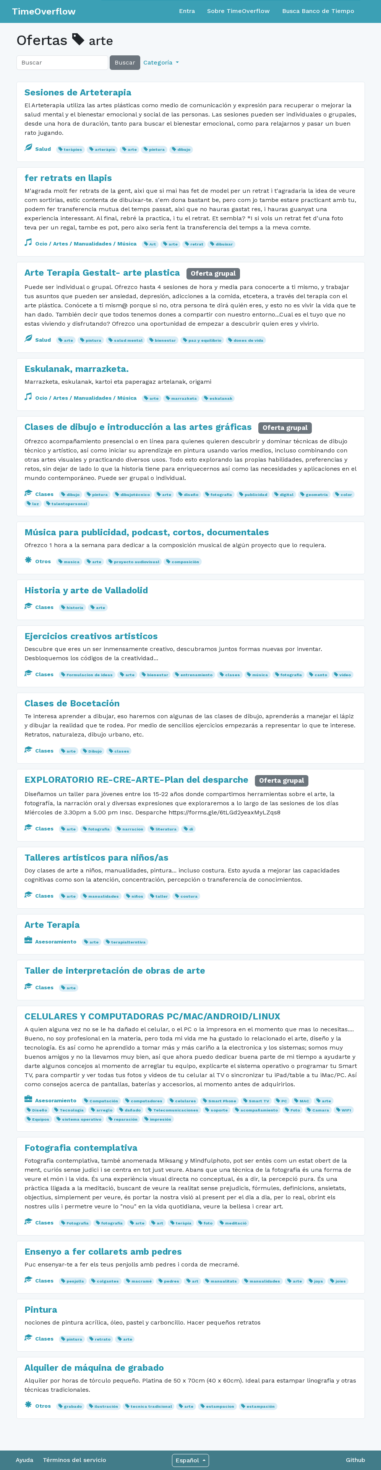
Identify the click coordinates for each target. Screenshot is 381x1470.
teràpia (183, 1223)
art (160, 1223)
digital (286, 494)
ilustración (106, 1406)
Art (152, 244)
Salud (38, 149)
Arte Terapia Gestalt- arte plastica (102, 272)
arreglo (104, 1110)
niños (137, 896)
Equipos (40, 1119)
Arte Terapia (52, 924)
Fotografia (77, 1223)
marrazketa (184, 398)
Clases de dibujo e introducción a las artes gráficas (138, 427)
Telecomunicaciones (175, 1110)
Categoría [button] (158, 62)
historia (74, 607)
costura (189, 896)
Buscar (125, 62)
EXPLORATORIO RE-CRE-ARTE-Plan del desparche (137, 779)
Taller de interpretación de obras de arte (114, 970)
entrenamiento (196, 674)
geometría (317, 494)
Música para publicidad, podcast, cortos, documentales (146, 532)
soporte (219, 1110)
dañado (133, 1110)
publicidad (256, 494)
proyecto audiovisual (136, 561)
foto (208, 1223)
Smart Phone (222, 1100)
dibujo (183, 149)
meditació (235, 1223)
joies (341, 1281)
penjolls (75, 1281)
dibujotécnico (135, 494)
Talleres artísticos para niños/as (96, 857)
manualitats (224, 1281)
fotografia (291, 674)
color (346, 494)
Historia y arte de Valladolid (86, 590)
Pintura (40, 1309)
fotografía (221, 494)
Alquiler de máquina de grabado (94, 1367)
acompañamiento (259, 1110)
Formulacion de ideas (89, 674)
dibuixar (224, 244)
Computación (103, 1100)
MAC (304, 1100)
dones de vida (248, 340)
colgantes (108, 1281)
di (191, 829)
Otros (38, 561)
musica (71, 561)
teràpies (73, 149)
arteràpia (105, 149)
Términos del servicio (74, 1460)
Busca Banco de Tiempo (318, 11)
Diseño (39, 1110)
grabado (73, 1406)
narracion (132, 829)
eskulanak (220, 398)
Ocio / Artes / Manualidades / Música (81, 244)
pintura (157, 149)
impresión (160, 1119)
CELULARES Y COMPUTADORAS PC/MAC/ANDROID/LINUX (152, 1016)
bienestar (165, 340)
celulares (185, 1100)
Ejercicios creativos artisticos (91, 636)
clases (232, 674)
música (260, 674)
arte (132, 149)
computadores (146, 1100)
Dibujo (95, 751)
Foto (295, 1110)
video (345, 674)
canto (321, 674)
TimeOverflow (44, 11)
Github (355, 1460)
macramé (141, 1281)
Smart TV (259, 1100)
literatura (166, 829)
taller (162, 896)
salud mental (128, 340)
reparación (126, 1119)
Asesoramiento (51, 942)
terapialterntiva (128, 942)
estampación (260, 1406)
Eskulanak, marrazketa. (76, 368)
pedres (171, 1281)
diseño (191, 494)
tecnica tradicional (151, 1406)
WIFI (346, 1110)
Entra (187, 11)
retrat (196, 244)
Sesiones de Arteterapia (77, 92)
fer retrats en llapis (68, 178)
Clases (39, 494)
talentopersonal (69, 503)
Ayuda (24, 1460)
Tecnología (72, 1110)
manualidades (103, 896)
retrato (102, 1339)
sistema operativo (81, 1119)
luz (35, 503)
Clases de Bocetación (72, 703)
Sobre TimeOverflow (238, 11)
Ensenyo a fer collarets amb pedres (103, 1251)
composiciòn (185, 561)
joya (318, 1281)
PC (284, 1100)
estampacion (220, 1406)
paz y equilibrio (204, 340)
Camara (320, 1110)
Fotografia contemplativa (81, 1147)
